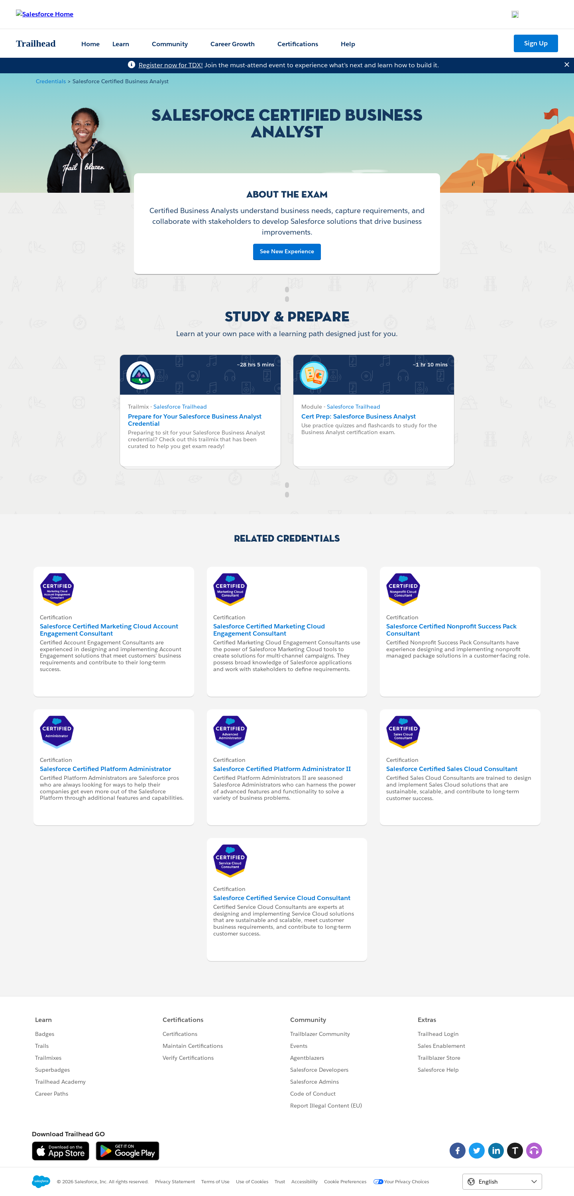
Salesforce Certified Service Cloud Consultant (281, 898)
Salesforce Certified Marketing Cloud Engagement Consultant (269, 630)
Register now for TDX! (171, 65)
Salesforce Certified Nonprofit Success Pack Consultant (451, 630)
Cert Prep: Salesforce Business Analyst (358, 416)
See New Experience (287, 251)
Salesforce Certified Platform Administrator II (282, 769)
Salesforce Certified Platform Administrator (105, 769)
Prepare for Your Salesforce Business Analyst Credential (194, 420)
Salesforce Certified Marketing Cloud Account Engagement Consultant (109, 630)
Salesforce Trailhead (180, 406)
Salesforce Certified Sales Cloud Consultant (451, 769)
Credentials (51, 81)
